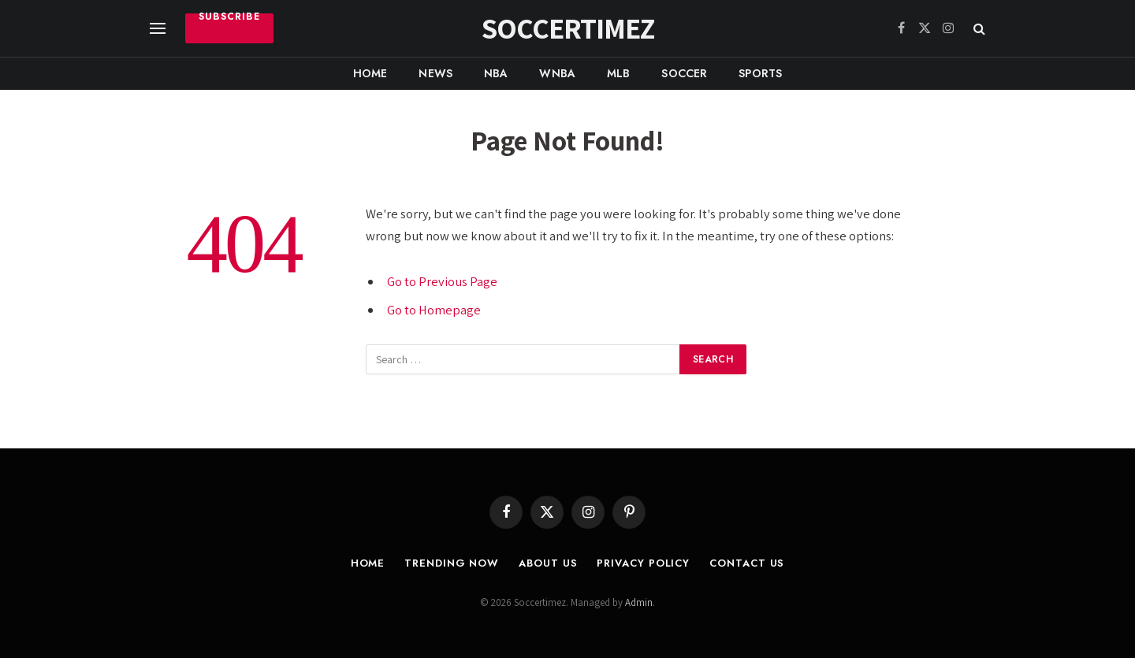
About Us (548, 563)
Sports (760, 73)
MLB (618, 73)
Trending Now (451, 563)
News (435, 73)
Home (370, 73)
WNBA (557, 73)
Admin (639, 602)
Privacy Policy (643, 563)
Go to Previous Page (442, 281)
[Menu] (158, 28)
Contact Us (746, 563)
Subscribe (229, 18)
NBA (496, 73)
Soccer (684, 73)
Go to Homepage (434, 309)
